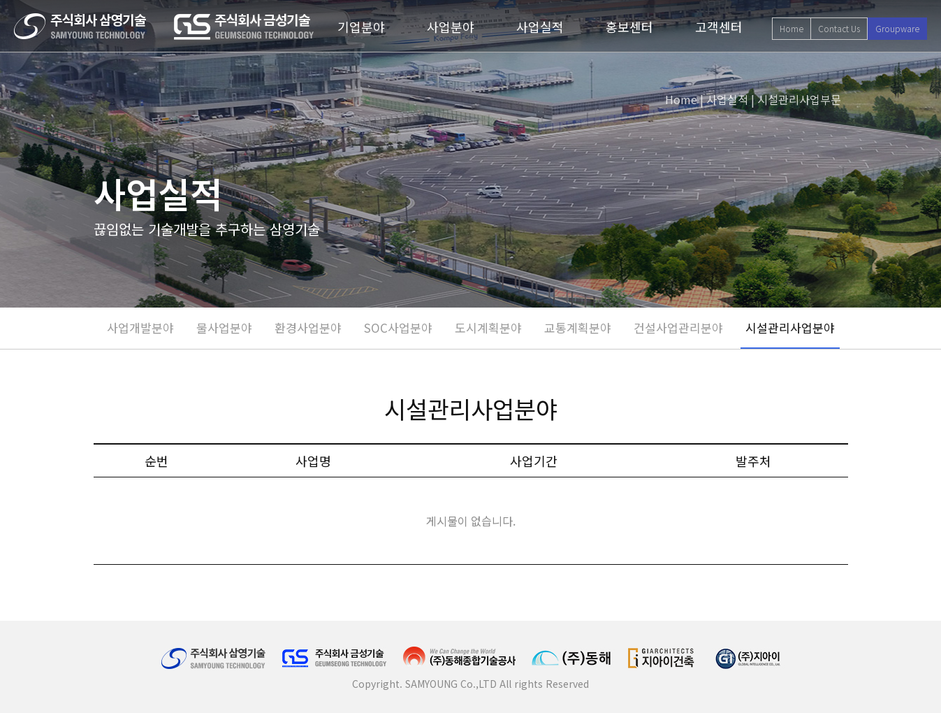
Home (791, 28)
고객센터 (719, 26)
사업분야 (450, 26)
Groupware (897, 28)
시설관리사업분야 (790, 327)
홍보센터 (629, 26)
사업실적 (540, 26)
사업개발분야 (140, 327)
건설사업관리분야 (678, 327)
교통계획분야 (577, 327)
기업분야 (361, 26)
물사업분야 (224, 327)
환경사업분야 (308, 327)
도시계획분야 (488, 327)
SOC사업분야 (398, 327)
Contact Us (839, 28)
